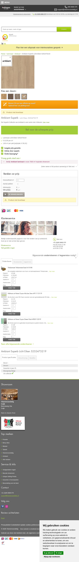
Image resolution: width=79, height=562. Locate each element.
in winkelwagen (16, 194)
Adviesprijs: (7, 187)
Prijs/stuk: (6, 275)
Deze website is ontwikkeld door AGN (31, 529)
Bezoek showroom (9, 473)
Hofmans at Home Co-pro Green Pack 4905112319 (24, 319)
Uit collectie (7, 373)
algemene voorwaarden (37, 533)
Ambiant (17, 54)
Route (13, 413)
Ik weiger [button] (59, 553)
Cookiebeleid (15, 525)
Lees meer (46, 122)
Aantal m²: (6, 279)
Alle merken (6, 459)
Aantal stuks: (7, 282)
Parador (5, 439)
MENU (7, 2)
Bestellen (32, 358)
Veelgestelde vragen (9, 470)
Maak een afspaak (6, 413)
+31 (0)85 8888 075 (40, 14)
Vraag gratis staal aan (10, 158)
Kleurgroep (7, 371)
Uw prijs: (7, 190)
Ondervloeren (6, 261)
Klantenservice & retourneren (22, 14)
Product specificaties (9, 357)
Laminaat (10, 54)
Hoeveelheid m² (8, 180)
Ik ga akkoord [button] (48, 553)
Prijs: (4, 285)
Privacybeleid (5, 525)
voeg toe (11, 288)
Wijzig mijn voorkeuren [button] (52, 557)
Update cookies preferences (30, 525)
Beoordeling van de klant (11, 483)
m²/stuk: (5, 277)
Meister (5, 446)
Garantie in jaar (8, 368)
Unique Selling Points (9, 476)
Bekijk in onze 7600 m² (28, 162)
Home (3, 54)
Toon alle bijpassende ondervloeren (16, 344)
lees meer (52, 271)
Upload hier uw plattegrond (22, 104)
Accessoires (18, 262)
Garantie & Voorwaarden (10, 480)
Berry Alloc (6, 443)
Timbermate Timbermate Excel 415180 (20, 267)
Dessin (6, 365)
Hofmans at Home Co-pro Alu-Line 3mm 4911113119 (25, 293)
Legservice (27, 262)
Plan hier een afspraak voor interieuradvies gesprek (39, 47)
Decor (5, 363)
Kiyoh (3, 518)
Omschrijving (22, 358)
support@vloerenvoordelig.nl (10, 495)
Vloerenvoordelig (8, 453)
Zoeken (63, 29)
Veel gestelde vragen (8, 248)
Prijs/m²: (5, 273)
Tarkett (5, 449)
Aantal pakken (8, 184)
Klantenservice (6, 245)
